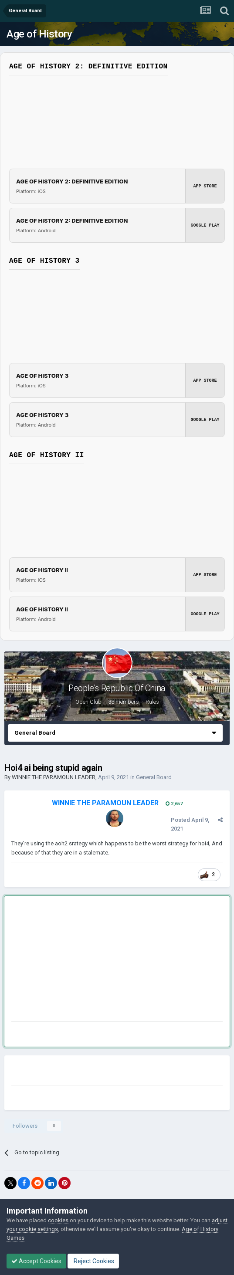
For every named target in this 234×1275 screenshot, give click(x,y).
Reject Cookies (93, 1261)
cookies (58, 1220)
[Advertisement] (113, 960)
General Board (154, 777)
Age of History (39, 34)
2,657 (174, 804)
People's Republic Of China (117, 688)
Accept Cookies (36, 1261)
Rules (152, 702)
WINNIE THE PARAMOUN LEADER (53, 777)
